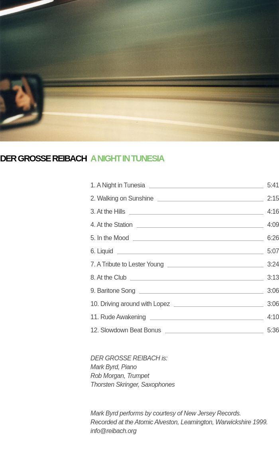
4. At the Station (111, 224)
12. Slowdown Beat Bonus (125, 330)
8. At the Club (108, 277)
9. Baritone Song (112, 290)
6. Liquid (101, 251)
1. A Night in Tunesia (117, 185)
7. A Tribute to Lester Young (126, 264)
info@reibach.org (113, 430)
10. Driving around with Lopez (130, 303)
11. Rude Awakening (118, 317)
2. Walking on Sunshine (121, 198)
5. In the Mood (109, 238)
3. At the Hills (107, 211)
